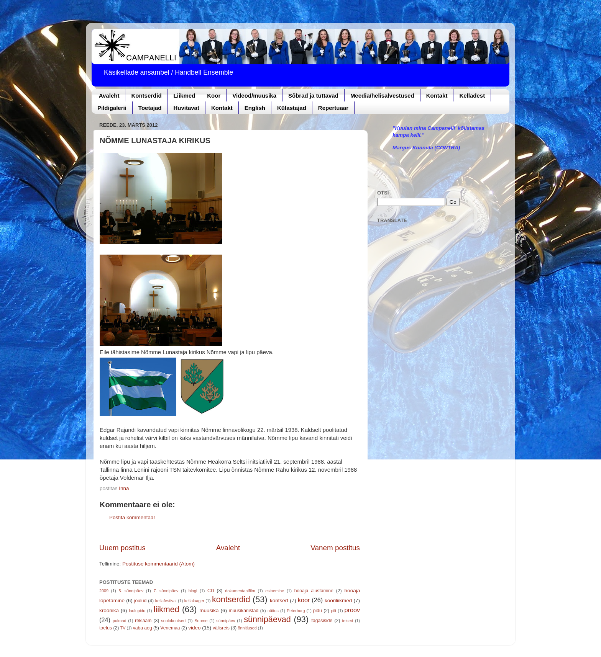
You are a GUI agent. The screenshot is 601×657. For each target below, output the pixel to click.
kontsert (279, 600)
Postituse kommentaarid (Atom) (158, 564)
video (194, 628)
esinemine (274, 590)
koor (304, 600)
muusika (208, 610)
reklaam (143, 620)
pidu (317, 610)
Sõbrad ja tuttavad (313, 95)
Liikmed (184, 95)
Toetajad (150, 108)
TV (123, 628)
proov (352, 609)
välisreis (221, 628)
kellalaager (194, 600)
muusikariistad (244, 610)
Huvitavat (186, 108)
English (255, 108)
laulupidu (137, 610)
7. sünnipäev (166, 590)
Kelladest (472, 95)
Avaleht (109, 95)
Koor (213, 95)
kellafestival (166, 600)
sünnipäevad (267, 619)
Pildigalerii (111, 108)
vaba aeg (142, 628)
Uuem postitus (122, 548)
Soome (200, 620)
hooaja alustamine (313, 590)
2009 (103, 590)
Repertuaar (333, 108)
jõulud (140, 600)
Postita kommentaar (132, 517)
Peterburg (296, 610)
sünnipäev (225, 620)
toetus (105, 628)
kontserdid (231, 599)
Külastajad (291, 108)
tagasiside (322, 620)
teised (347, 620)
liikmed (166, 609)
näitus (273, 610)
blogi (193, 590)
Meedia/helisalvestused (382, 95)
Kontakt (437, 95)
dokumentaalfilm (240, 590)
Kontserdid (146, 95)
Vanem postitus (335, 548)
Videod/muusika (254, 95)
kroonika (109, 610)
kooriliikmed (338, 600)
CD (210, 590)
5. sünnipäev (130, 590)
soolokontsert (173, 620)
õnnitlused (247, 628)
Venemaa (170, 628)
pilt (334, 610)
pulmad (119, 620)
